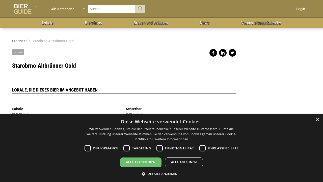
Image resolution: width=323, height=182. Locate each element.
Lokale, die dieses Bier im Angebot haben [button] (124, 90)
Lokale (47, 22)
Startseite (19, 41)
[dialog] (161, 148)
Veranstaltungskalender (261, 22)
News (204, 22)
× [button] (317, 120)
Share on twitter (232, 53)
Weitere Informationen (171, 139)
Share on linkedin (223, 53)
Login (300, 9)
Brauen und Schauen (151, 22)
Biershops (93, 22)
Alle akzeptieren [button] (141, 162)
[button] (161, 173)
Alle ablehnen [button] (184, 162)
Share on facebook (213, 53)
